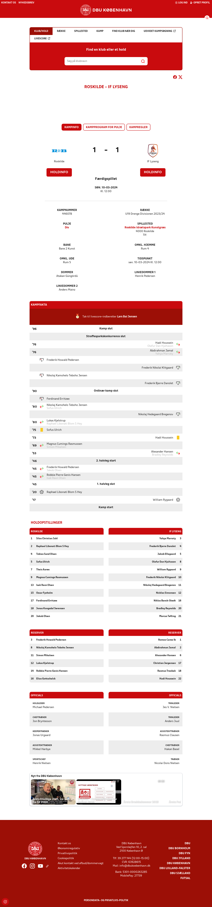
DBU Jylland (181, 858)
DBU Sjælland (180, 873)
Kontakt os (8, 3)
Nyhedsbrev (26, 3)
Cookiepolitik (66, 858)
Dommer (67, 272)
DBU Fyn (184, 853)
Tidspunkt (144, 258)
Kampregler (138, 127)
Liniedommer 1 (145, 272)
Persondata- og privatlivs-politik (106, 900)
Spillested (145, 224)
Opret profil (200, 2)
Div (67, 227)
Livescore (42, 38)
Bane (67, 245)
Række (145, 210)
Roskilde (59, 161)
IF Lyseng (153, 161)
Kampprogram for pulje (104, 127)
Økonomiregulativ (69, 848)
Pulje (67, 224)
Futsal (185, 878)
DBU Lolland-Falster (174, 868)
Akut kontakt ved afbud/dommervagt (80, 863)
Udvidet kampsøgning (160, 31)
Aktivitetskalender (69, 868)
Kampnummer (67, 210)
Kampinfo (71, 127)
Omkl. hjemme (145, 245)
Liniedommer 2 (67, 286)
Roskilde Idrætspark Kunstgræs (145, 227)
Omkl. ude (67, 258)
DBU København (178, 863)
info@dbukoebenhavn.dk (134, 865)
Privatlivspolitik (67, 853)
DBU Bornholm (179, 848)
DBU (187, 843)
